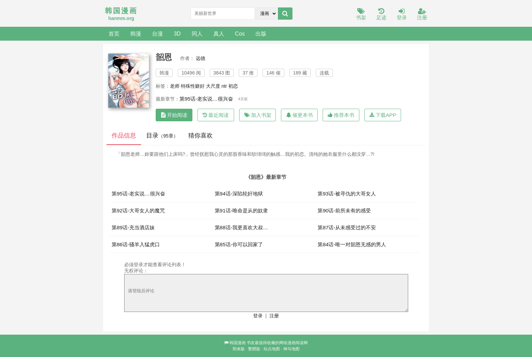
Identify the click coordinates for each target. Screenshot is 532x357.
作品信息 (124, 135)
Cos (240, 33)
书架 (361, 14)
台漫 (157, 33)
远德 (200, 58)
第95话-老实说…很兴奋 (206, 99)
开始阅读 (174, 115)
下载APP (382, 115)
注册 (422, 14)
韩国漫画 (237, 342)
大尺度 (213, 86)
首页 (114, 33)
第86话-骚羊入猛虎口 (136, 244)
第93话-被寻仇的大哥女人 (347, 193)
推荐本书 (341, 115)
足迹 (381, 14)
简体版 (238, 348)
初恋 (233, 86)
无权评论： (136, 270)
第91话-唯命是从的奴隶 (241, 210)
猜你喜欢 (200, 135)
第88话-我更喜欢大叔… (241, 227)
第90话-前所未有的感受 (344, 210)
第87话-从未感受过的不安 (347, 227)
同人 (197, 33)
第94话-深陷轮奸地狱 (239, 193)
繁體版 (254, 348)
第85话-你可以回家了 (239, 244)
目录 (162, 135)
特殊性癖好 (193, 86)
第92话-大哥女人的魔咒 (138, 210)
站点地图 (272, 348)
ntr (224, 86)
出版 (260, 33)
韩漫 (135, 33)
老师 (174, 86)
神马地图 (291, 348)
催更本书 (299, 115)
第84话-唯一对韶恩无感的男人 (352, 244)
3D (177, 33)
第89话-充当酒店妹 (133, 227)
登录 (402, 14)
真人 (218, 33)
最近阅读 (216, 115)
